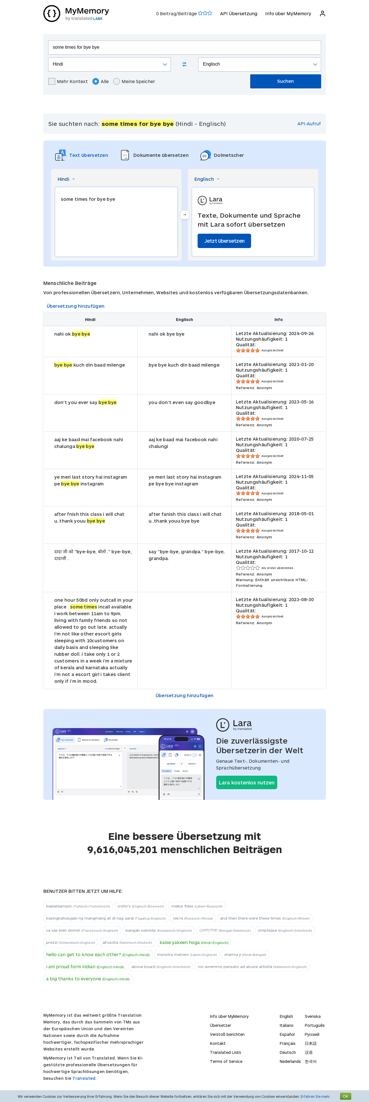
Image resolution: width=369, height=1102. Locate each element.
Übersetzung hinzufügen (76, 306)
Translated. (84, 1078)
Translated (225, 1052)
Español (287, 1034)
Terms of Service (226, 1061)
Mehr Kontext (68, 81)
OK (345, 1096)
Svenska (313, 1016)
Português (315, 1025)
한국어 (311, 1061)
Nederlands (290, 1061)
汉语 (309, 1052)
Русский (312, 1034)
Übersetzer (220, 1025)
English (286, 1016)
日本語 (311, 1043)
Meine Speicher (134, 81)
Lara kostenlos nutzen (246, 782)
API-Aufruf (309, 123)
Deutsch (288, 1052)
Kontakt (218, 1043)
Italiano (287, 1025)
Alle (100, 81)
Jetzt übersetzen (224, 241)
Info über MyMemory (288, 13)
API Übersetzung (238, 13)
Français (288, 1043)
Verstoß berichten (227, 1034)
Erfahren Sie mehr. (316, 1096)
